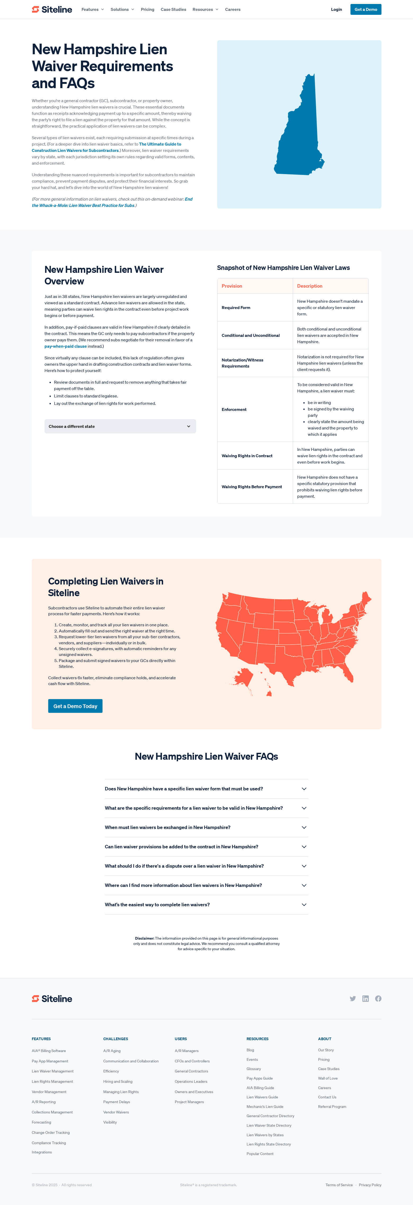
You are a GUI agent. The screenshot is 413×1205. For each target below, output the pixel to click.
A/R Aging (112, 1050)
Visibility (110, 1122)
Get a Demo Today (75, 706)
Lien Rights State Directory (269, 1144)
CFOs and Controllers (192, 1061)
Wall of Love (328, 1078)
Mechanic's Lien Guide (265, 1106)
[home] (52, 9)
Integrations (42, 1152)
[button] (93, 9)
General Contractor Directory (270, 1115)
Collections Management (52, 1112)
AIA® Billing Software (49, 1050)
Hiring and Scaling (117, 1081)
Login (336, 9)
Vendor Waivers (116, 1112)
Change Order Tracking (51, 1132)
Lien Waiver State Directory (269, 1125)
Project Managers (189, 1101)
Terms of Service (339, 1185)
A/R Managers (187, 1050)
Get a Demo (366, 9)
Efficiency (111, 1071)
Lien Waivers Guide (262, 1097)
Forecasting (41, 1122)
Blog (250, 1050)
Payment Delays (116, 1101)
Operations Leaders (191, 1081)
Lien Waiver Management (53, 1071)
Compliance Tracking (49, 1142)
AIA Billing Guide (260, 1087)
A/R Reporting (44, 1101)
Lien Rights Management (52, 1081)
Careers (233, 9)
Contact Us (327, 1097)
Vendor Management (49, 1091)
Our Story (326, 1050)
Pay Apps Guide (260, 1078)
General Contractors (191, 1071)
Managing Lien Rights (121, 1091)
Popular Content (260, 1153)
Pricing (147, 9)
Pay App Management (50, 1061)
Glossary (254, 1068)
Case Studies (173, 9)
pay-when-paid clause (66, 346)
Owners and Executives (194, 1091)
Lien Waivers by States (265, 1134)
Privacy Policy (370, 1185)
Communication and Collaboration (131, 1061)
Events (252, 1059)
